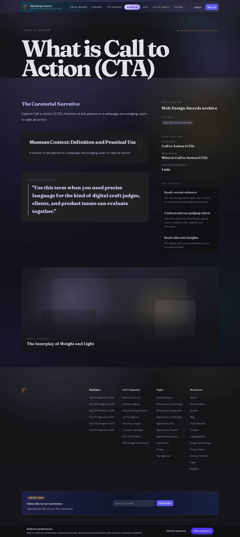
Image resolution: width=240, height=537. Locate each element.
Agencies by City (165, 423)
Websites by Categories (169, 410)
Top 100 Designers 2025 (102, 423)
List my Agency (161, 7)
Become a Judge (131, 423)
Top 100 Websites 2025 (101, 429)
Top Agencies (114, 7)
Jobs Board (162, 442)
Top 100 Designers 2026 (102, 404)
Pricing (178, 7)
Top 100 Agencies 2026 (101, 397)
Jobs (145, 7)
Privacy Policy (197, 449)
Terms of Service (199, 455)
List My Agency (131, 417)
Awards (194, 410)
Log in (197, 7)
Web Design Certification (136, 442)
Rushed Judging (131, 404)
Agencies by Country (167, 429)
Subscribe (165, 503)
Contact (194, 429)
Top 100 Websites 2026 (101, 410)
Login (193, 462)
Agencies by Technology (169, 417)
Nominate (132, 7)
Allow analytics (202, 530)
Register (194, 468)
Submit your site (131, 397)
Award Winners (78, 7)
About (193, 397)
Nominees (97, 7)
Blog (192, 417)
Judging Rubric (198, 436)
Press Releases (198, 423)
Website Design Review (135, 410)
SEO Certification (132, 436)
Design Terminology (200, 442)
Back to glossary (36, 30)
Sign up (212, 7)
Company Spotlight (133, 429)
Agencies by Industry (167, 436)
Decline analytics (176, 530)
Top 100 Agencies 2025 (101, 417)
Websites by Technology (169, 404)
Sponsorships (197, 404)
